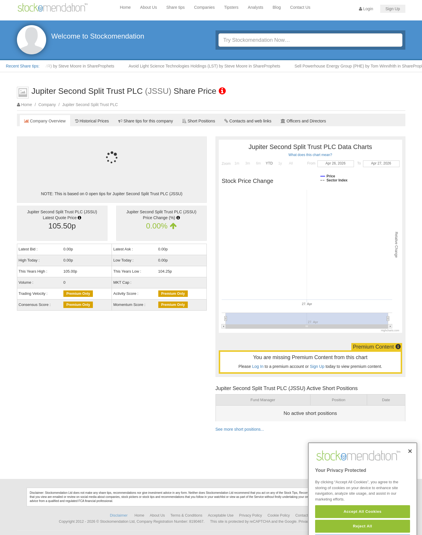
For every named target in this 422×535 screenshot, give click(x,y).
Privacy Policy (250, 515)
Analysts (255, 7)
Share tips (175, 7)
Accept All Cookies (362, 526)
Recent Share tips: (22, 66)
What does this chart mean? (310, 155)
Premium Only (78, 294)
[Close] (410, 466)
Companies (204, 7)
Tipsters (231, 7)
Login (366, 8)
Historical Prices (92, 121)
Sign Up (392, 8)
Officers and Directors (303, 121)
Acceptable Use (221, 515)
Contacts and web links (247, 121)
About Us (148, 7)
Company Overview (45, 121)
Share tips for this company (145, 121)
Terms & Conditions (186, 515)
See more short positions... (240, 429)
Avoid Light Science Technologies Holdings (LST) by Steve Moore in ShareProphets (207, 66)
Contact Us (300, 7)
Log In (257, 366)
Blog (277, 7)
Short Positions (198, 121)
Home (125, 7)
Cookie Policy (279, 515)
